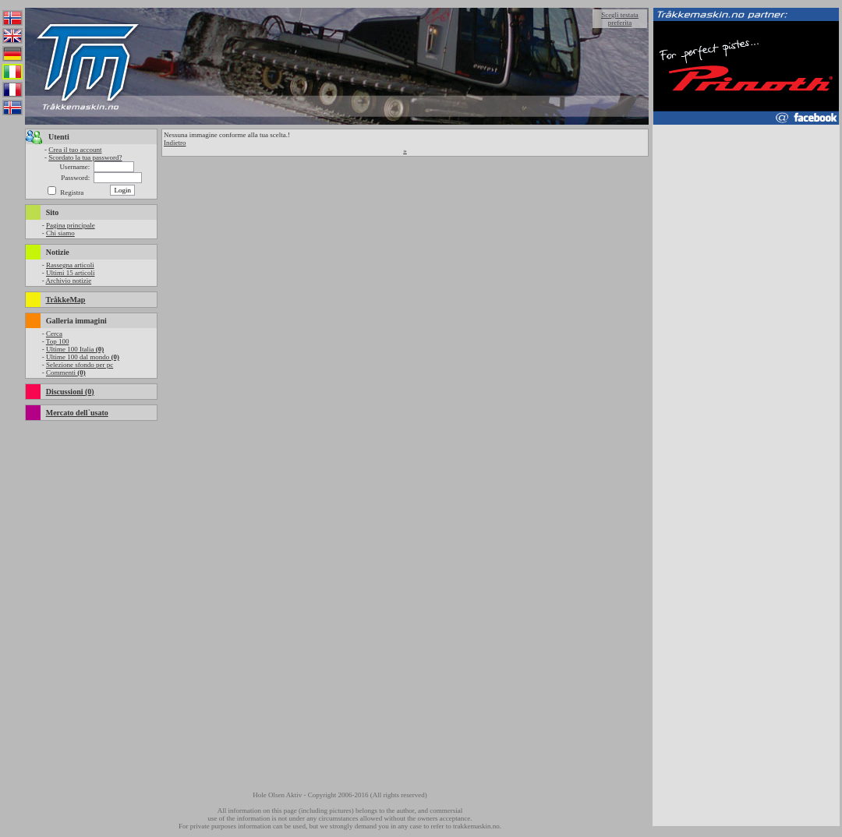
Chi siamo (60, 233)
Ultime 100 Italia (75, 349)
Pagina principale (70, 225)
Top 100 (57, 341)
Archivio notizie (68, 280)
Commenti (66, 372)
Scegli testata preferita (620, 18)
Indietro (175, 143)
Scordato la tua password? (85, 157)
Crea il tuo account (74, 150)
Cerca (54, 333)
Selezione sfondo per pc (79, 365)
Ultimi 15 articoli (70, 273)
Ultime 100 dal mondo (82, 357)
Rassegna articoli (70, 265)
